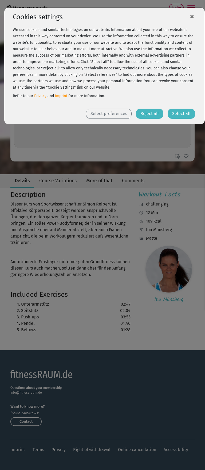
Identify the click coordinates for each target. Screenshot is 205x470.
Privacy (40, 96)
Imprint (61, 96)
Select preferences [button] (108, 113)
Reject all (149, 113)
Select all (181, 113)
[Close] (192, 16)
